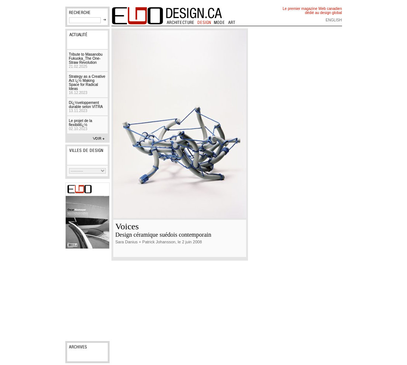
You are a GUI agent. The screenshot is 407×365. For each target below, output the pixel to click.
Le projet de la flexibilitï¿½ (80, 125)
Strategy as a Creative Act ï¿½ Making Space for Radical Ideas (87, 84)
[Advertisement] (87, 295)
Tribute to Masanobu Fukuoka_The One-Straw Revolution (86, 60)
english (334, 20)
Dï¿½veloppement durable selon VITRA (86, 107)
